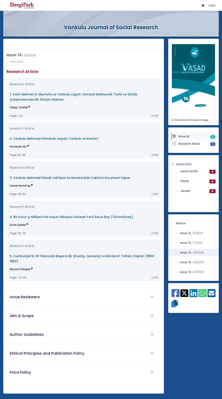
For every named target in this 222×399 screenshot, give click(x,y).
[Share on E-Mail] (211, 295)
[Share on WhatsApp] (202, 295)
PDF (154, 116)
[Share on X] (184, 293)
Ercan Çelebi (18, 225)
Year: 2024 (16, 61)
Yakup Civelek (19, 107)
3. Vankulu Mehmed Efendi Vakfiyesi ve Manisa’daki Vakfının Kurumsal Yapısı (70, 178)
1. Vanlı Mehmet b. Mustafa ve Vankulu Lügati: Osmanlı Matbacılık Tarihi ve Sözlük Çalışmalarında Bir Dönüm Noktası (73, 97)
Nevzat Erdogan (20, 269)
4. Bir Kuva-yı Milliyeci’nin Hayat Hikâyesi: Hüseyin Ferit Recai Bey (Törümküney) (71, 217)
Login (212, 5)
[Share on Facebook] (175, 295)
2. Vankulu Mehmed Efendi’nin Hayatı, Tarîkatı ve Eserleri (54, 139)
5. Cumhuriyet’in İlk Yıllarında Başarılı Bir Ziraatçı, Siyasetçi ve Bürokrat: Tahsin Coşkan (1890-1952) (82, 258)
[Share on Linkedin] (193, 295)
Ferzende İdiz (18, 146)
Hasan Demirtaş (20, 185)
